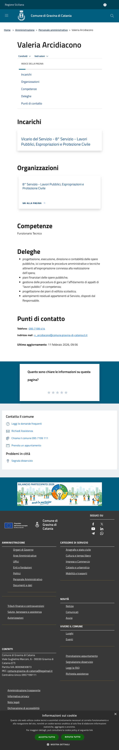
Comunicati (72, 612)
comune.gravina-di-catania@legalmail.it (30, 671)
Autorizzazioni (15, 618)
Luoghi (69, 633)
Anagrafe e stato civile (78, 550)
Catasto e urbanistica (77, 567)
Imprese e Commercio (78, 561)
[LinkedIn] (101, 529)
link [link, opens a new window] (91, 730)
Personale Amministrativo (27, 579)
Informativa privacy (18, 696)
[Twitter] (101, 524)
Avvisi (69, 618)
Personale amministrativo (53, 30)
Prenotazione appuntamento (82, 656)
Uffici (16, 561)
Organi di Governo (23, 550)
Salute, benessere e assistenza (25, 612)
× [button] (115, 714)
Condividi (25, 56)
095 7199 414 (37, 329)
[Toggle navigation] (7, 15)
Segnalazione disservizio (79, 662)
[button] (59, 744)
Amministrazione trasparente (24, 690)
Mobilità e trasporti (76, 573)
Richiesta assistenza (77, 674)
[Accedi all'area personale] (104, 4)
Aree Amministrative (24, 556)
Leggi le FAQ (73, 668)
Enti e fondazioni (22, 567)
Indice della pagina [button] (32, 63)
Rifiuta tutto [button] (72, 737)
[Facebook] (93, 524)
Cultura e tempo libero (78, 556)
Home (7, 30)
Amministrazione (24, 30)
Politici (17, 573)
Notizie (70, 606)
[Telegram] (93, 533)
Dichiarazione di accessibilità (23, 708)
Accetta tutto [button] (47, 737)
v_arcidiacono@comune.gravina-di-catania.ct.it (60, 335)
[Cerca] (112, 16)
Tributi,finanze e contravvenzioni (26, 606)
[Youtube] (93, 529)
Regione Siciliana (14, 5)
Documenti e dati (22, 585)
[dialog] (59, 730)
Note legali (14, 702)
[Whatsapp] (101, 533)
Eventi (69, 639)
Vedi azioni (41, 56)
